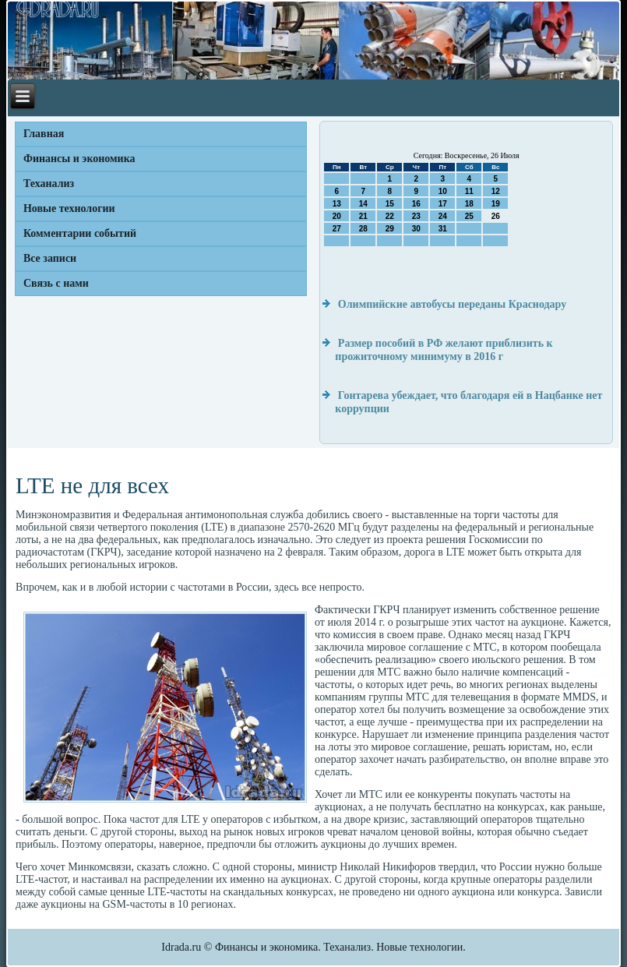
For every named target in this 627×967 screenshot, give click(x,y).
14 (363, 203)
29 (390, 228)
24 (443, 216)
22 (390, 216)
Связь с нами (56, 283)
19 (495, 203)
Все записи (49, 258)
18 (469, 203)
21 (363, 216)
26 (495, 216)
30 (416, 228)
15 (390, 203)
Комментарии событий (79, 233)
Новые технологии (69, 208)
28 (363, 228)
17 (443, 203)
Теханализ (48, 183)
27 (337, 228)
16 (416, 203)
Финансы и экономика (79, 158)
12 (495, 191)
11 (469, 191)
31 (443, 228)
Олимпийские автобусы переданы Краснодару (452, 304)
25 (469, 216)
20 (337, 216)
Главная (43, 133)
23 (416, 216)
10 (443, 191)
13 (337, 203)
